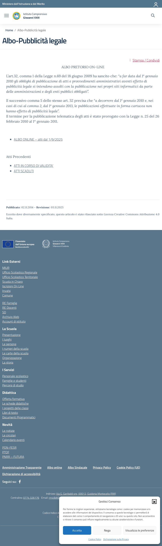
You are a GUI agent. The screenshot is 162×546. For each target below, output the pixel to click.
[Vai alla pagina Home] (9, 30)
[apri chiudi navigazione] (6, 16)
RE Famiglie (9, 303)
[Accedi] (156, 4)
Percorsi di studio (13, 385)
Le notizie (8, 430)
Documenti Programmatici (18, 417)
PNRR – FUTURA (13, 456)
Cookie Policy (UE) (128, 467)
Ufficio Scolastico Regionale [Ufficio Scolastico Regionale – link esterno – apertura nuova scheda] (19, 272)
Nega (107, 530)
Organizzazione (12, 358)
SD (4, 312)
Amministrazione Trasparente (21, 467)
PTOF (5, 452)
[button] (154, 501)
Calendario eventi (13, 440)
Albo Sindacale (77, 467)
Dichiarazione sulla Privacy (116, 539)
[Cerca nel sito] (153, 15)
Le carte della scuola (15, 353)
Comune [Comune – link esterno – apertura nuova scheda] (7, 295)
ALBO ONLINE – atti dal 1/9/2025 (38, 139)
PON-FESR (9, 447)
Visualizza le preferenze (139, 530)
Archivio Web (10, 316)
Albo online (54, 467)
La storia (7, 362)
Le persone (9, 344)
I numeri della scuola (15, 348)
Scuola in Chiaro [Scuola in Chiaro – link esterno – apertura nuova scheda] (12, 281)
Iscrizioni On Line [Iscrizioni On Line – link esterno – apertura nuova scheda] (13, 286)
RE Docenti (9, 307)
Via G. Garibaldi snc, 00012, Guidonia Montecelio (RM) (86, 494)
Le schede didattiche (15, 403)
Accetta (77, 530)
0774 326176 (31, 498)
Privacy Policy (102, 467)
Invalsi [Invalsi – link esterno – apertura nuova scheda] (6, 290)
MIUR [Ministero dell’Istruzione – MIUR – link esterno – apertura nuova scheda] (5, 267)
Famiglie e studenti (14, 380)
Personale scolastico (15, 376)
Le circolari (9, 435)
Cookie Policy (94, 539)
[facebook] (19, 481)
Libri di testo (10, 412)
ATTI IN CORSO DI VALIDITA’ (33, 165)
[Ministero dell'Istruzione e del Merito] (23, 4)
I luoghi (7, 339)
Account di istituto (14, 321)
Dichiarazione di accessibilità (21, 474)
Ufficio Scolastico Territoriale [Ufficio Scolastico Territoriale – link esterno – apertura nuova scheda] (20, 277)
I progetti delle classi (15, 408)
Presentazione (11, 335)
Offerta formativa (13, 399)
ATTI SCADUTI (24, 171)
